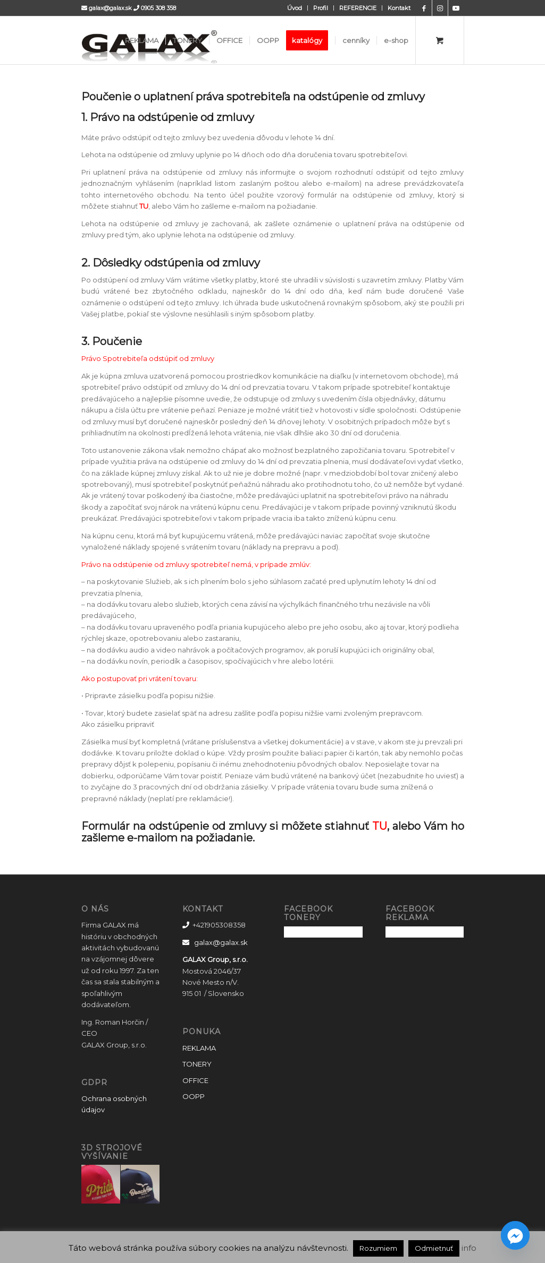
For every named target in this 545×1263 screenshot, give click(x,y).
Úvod (294, 8)
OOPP (193, 1096)
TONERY (197, 1064)
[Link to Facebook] (424, 8)
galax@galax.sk (110, 8)
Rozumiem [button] (378, 1248)
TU (143, 206)
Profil (320, 8)
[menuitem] (295, 8)
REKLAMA (199, 1048)
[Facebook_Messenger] (515, 1235)
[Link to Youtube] (456, 8)
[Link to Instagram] (440, 8)
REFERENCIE (357, 8)
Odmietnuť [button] (434, 1248)
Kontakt (399, 8)
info (469, 1248)
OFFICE (195, 1080)
